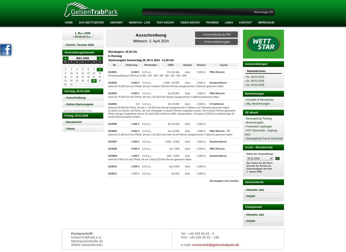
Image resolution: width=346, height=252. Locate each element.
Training (212, 22)
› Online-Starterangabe (216, 41)
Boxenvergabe (254, 122)
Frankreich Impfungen (259, 126)
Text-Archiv (165, 22)
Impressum (266, 22)
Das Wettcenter (91, 22)
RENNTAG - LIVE (139, 22)
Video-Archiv (190, 22)
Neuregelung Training (259, 118)
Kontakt (245, 22)
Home (69, 22)
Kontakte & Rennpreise (260, 99)
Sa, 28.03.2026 (255, 84)
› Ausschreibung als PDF (216, 34)
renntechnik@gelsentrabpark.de (215, 245)
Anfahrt (116, 22)
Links (229, 22)
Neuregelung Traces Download (264, 138)
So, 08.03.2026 (255, 76)
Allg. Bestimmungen (258, 103)
